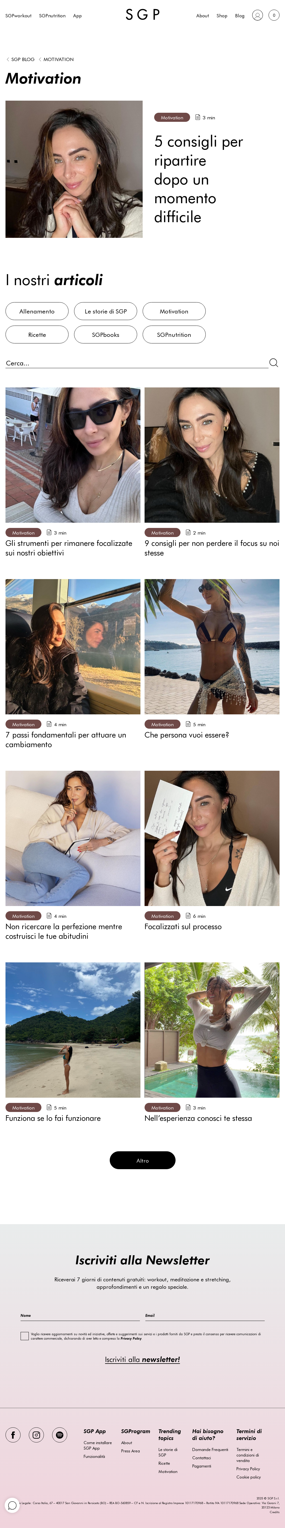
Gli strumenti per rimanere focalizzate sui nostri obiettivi (68, 547)
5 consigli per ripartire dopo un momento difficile (198, 178)
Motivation (59, 59)
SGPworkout (18, 15)
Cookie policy (248, 1477)
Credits (275, 1512)
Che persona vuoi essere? (187, 734)
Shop (222, 15)
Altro (143, 1160)
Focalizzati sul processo (183, 926)
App (77, 15)
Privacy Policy (248, 1468)
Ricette (164, 1463)
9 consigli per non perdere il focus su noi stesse (212, 547)
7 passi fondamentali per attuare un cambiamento (65, 739)
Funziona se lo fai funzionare (53, 1117)
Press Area (130, 1450)
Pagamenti (201, 1466)
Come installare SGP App (98, 1445)
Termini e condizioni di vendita (247, 1455)
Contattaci (201, 1457)
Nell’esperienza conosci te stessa (198, 1117)
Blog (239, 15)
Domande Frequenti (210, 1449)
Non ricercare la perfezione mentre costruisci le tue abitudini (63, 931)
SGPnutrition (52, 15)
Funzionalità (94, 1456)
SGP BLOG (23, 59)
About (202, 15)
